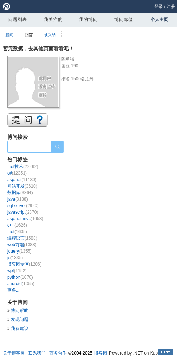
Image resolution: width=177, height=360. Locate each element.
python (20, 277)
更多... (13, 290)
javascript (22, 212)
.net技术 (22, 166)
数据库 (20, 192)
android (20, 283)
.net (17, 231)
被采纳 (50, 35)
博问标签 (123, 19)
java (17, 199)
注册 (171, 6)
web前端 (22, 244)
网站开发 (22, 186)
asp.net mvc (25, 218)
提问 (9, 35)
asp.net (22, 179)
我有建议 (19, 328)
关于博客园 (14, 353)
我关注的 (53, 19)
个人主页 (159, 19)
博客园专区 (24, 264)
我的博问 (88, 19)
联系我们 (37, 353)
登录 (158, 6)
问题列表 (17, 19)
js (15, 257)
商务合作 (58, 353)
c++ (17, 225)
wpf (16, 270)
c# (17, 173)
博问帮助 (19, 310)
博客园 (100, 353)
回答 (29, 35)
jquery (19, 251)
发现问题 (19, 319)
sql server (23, 205)
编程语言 (22, 238)
